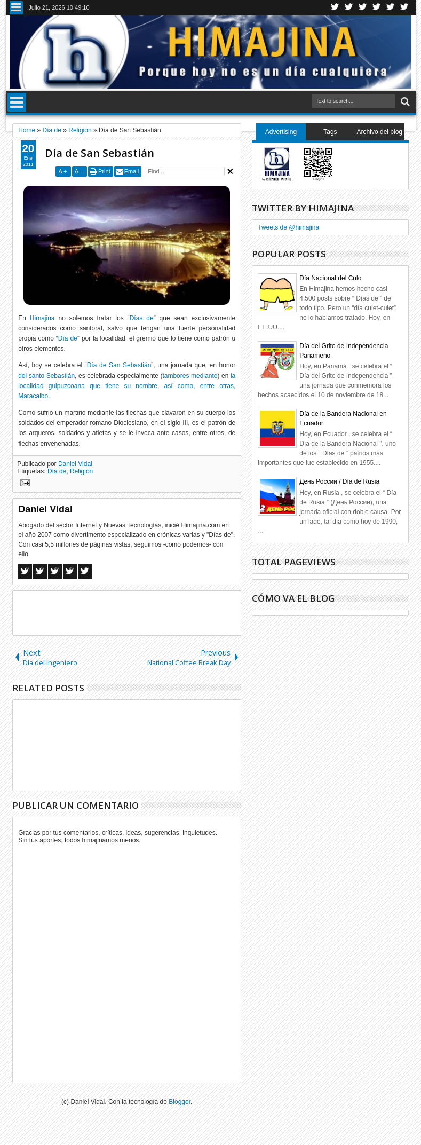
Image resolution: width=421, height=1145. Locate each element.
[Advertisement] (138, 612)
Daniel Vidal (75, 464)
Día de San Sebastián (99, 153)
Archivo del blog (379, 132)
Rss (377, 7)
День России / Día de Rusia (339, 481)
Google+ (363, 7)
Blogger (179, 1101)
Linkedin (391, 7)
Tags (330, 132)
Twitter (335, 7)
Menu (16, 7)
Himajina (42, 318)
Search (404, 101)
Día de (67, 338)
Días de (142, 318)
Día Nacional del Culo (330, 278)
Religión (81, 471)
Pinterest (404, 7)
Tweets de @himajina (288, 227)
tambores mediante (189, 376)
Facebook (349, 7)
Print (104, 171)
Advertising (281, 132)
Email (131, 171)
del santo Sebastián (46, 376)
